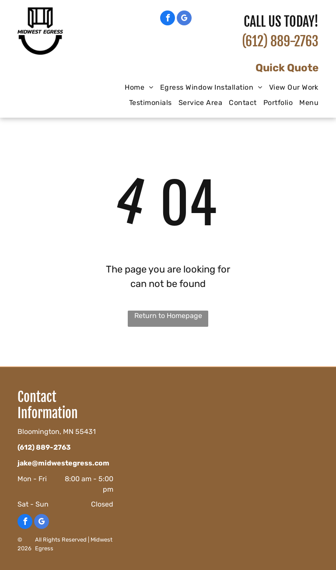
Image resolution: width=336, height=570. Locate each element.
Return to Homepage (168, 315)
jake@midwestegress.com (63, 463)
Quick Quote (287, 68)
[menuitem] (135, 87)
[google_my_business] (184, 19)
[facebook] (167, 19)
